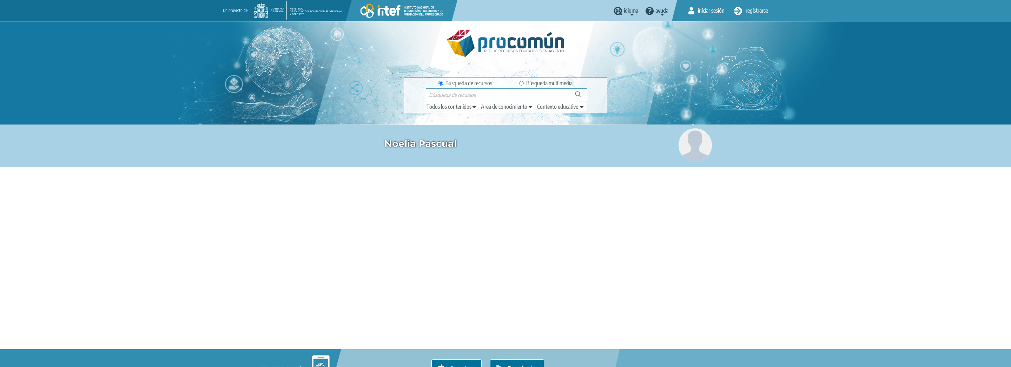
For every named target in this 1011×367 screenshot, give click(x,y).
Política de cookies (409, 358)
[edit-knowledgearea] (507, 106)
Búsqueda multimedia (546, 83)
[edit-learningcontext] (561, 106)
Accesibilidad (452, 358)
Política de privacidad (357, 358)
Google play (522, 331)
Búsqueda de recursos (465, 83)
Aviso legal (313, 358)
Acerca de (281, 358)
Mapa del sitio (491, 358)
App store (462, 331)
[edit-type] (451, 106)
